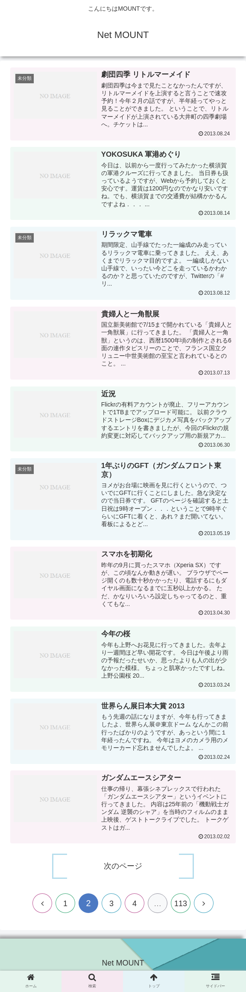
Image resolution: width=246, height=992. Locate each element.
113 (180, 907)
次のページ (123, 870)
